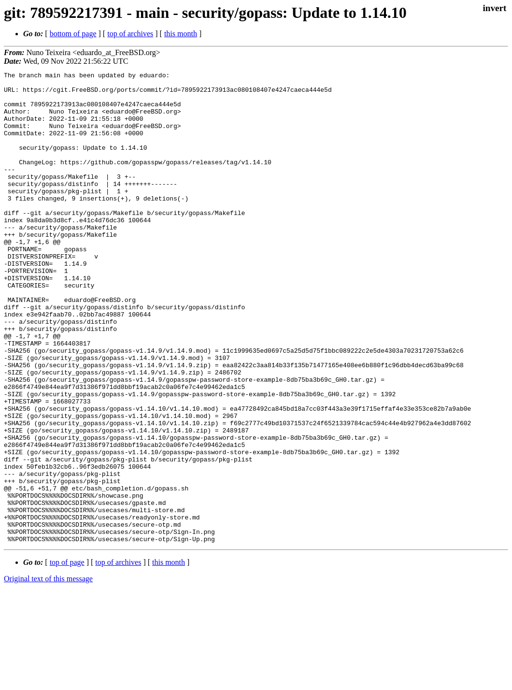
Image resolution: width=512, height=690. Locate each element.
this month (180, 33)
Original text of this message (48, 673)
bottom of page (73, 33)
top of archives (130, 33)
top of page (67, 656)
